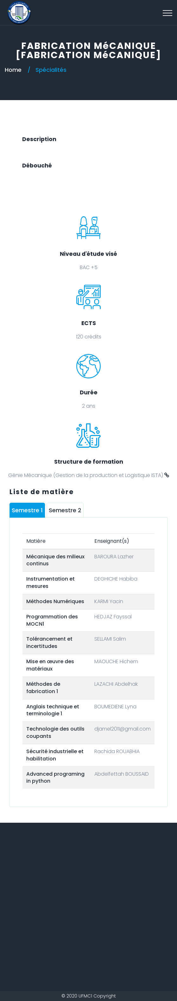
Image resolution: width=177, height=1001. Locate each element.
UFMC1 (85, 996)
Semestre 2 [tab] (65, 510)
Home (13, 70)
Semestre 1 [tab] (27, 510)
